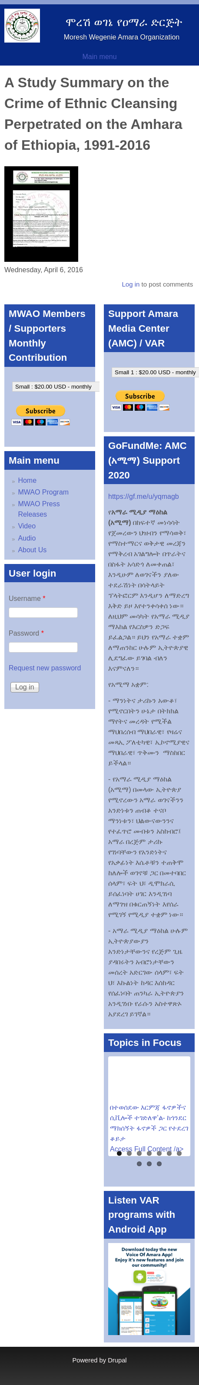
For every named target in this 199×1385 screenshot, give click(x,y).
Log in (130, 284)
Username (27, 598)
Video (27, 526)
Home (27, 480)
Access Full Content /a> (146, 1149)
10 (159, 1163)
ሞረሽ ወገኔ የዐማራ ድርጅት (123, 22)
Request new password (45, 668)
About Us (32, 550)
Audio (27, 538)
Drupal (117, 1360)
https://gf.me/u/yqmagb (143, 496)
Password (26, 633)
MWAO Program (43, 492)
